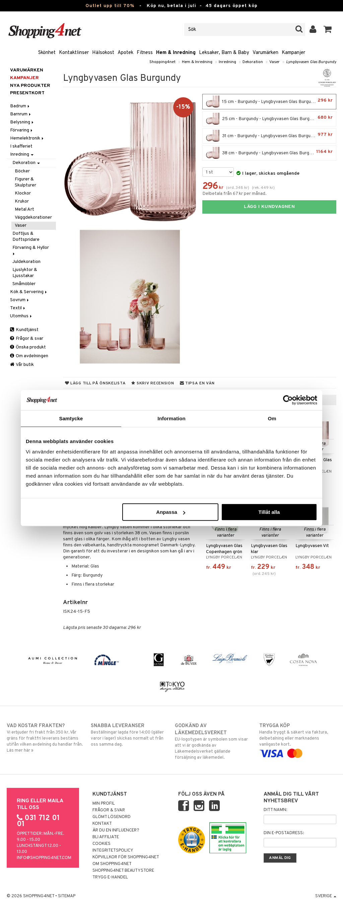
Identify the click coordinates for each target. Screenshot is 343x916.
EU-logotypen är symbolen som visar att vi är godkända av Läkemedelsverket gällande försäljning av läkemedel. (213, 741)
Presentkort (27, 93)
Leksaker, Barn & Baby (224, 53)
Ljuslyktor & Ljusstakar (24, 273)
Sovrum (20, 300)
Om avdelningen (29, 356)
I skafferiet (21, 146)
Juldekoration (26, 262)
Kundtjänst (24, 330)
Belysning (22, 122)
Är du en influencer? (115, 830)
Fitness (145, 53)
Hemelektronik (27, 138)
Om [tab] (272, 418)
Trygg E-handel (110, 877)
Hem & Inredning (176, 53)
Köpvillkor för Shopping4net (125, 857)
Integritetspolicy (112, 850)
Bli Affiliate (105, 837)
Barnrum (21, 114)
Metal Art (24, 209)
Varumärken (265, 53)
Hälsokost (103, 53)
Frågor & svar (26, 338)
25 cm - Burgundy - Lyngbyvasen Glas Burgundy (269, 118)
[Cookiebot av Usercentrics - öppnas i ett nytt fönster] (288, 400)
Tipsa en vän (197, 383)
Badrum (20, 106)
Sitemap (66, 896)
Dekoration (253, 62)
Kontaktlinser (74, 53)
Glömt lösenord (111, 817)
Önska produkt (28, 347)
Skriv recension (152, 383)
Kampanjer (293, 53)
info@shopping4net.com (44, 858)
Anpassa (170, 512)
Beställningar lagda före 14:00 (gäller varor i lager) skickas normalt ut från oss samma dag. (129, 734)
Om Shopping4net (112, 864)
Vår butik (22, 365)
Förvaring (21, 130)
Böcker (22, 171)
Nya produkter (30, 86)
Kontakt (102, 823)
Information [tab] (171, 418)
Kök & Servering (29, 292)
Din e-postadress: (284, 833)
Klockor (23, 193)
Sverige (325, 896)
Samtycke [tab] (71, 418)
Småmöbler (24, 284)
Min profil (103, 803)
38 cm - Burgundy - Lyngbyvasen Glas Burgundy (269, 153)
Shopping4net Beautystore (123, 870)
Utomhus (21, 316)
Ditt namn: (275, 810)
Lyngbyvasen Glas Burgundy (311, 62)
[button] (328, 29)
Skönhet (47, 53)
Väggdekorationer (33, 217)
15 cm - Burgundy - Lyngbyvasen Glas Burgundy (269, 101)
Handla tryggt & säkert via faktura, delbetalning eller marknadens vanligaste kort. (297, 739)
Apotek (125, 53)
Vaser (274, 62)
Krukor (22, 201)
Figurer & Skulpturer (25, 182)
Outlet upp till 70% (109, 6)
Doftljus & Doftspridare (26, 237)
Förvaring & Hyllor (31, 250)
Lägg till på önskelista (95, 383)
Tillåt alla (269, 512)
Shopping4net (162, 62)
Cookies (101, 844)
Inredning (227, 62)
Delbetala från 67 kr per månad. (234, 194)
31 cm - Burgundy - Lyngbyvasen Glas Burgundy (269, 136)
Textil (18, 308)
